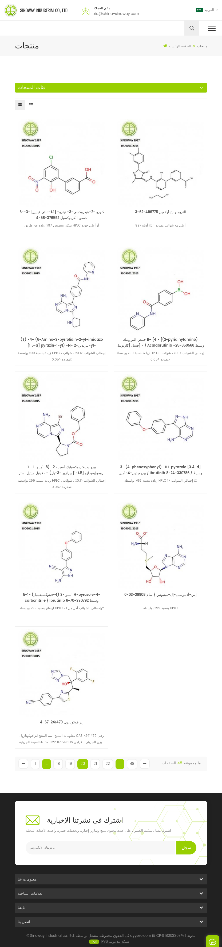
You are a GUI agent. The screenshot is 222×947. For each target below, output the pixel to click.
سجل (186, 847)
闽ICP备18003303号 (168, 939)
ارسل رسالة (212, 941)
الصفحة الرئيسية (177, 46)
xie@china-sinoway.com (116, 14)
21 (95, 764)
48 (132, 764)
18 (58, 764)
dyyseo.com (140, 939)
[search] (191, 28)
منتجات (202, 46)
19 (70, 764)
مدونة (191, 939)
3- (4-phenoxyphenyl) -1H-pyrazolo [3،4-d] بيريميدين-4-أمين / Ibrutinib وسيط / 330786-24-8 (160, 470)
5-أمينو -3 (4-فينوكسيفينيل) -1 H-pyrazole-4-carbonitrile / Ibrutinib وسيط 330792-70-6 (61, 598)
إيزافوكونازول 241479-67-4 (62, 722)
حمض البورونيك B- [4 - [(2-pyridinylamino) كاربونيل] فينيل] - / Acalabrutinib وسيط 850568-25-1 (160, 343)
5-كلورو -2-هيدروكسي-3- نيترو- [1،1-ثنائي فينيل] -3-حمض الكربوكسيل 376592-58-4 (61, 215)
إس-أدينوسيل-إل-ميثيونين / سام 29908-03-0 (160, 595)
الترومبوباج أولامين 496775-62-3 (160, 212)
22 (108, 764)
